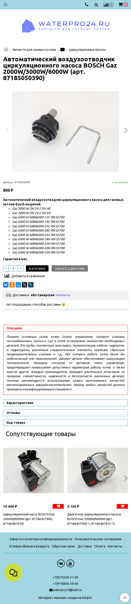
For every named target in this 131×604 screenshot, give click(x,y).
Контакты (115, 546)
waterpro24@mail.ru (67, 590)
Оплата (99, 546)
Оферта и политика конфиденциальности (41, 539)
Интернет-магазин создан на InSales (65, 597)
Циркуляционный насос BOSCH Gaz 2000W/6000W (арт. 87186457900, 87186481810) (29, 519)
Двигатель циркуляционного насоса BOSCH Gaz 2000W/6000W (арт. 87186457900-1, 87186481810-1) (94, 519)
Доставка (85, 546)
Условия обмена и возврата (29, 546)
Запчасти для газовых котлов (34, 49)
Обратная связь (63, 546)
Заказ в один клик (70, 268)
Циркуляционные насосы (87, 49)
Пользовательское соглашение (98, 539)
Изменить (63, 295)
